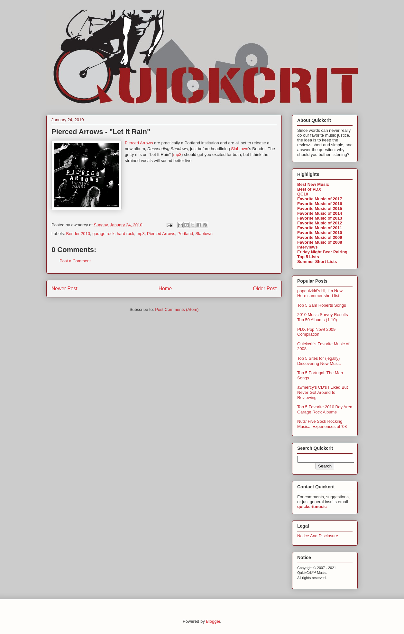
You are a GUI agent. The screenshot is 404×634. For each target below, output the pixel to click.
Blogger (213, 621)
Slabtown (239, 148)
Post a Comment (75, 260)
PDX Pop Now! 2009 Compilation (316, 332)
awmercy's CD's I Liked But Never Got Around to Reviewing (322, 392)
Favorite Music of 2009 (319, 237)
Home (165, 288)
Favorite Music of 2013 (319, 218)
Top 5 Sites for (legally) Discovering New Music (319, 361)
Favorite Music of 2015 (319, 208)
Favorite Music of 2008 (319, 242)
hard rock (125, 233)
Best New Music (313, 184)
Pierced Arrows (139, 142)
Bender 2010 (78, 233)
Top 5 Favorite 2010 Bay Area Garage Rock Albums (324, 409)
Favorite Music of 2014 (319, 213)
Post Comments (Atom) (176, 309)
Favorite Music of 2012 (319, 223)
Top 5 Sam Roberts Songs (321, 305)
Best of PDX (309, 189)
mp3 (177, 154)
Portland (185, 233)
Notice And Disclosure (317, 535)
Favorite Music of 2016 (319, 203)
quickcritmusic (312, 506)
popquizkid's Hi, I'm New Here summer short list (320, 293)
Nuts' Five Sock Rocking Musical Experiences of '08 (322, 424)
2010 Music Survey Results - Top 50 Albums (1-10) (323, 317)
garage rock (103, 233)
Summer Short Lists (317, 261)
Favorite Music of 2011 (319, 227)
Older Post (265, 288)
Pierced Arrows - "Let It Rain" (100, 132)
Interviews (307, 247)
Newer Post (64, 288)
